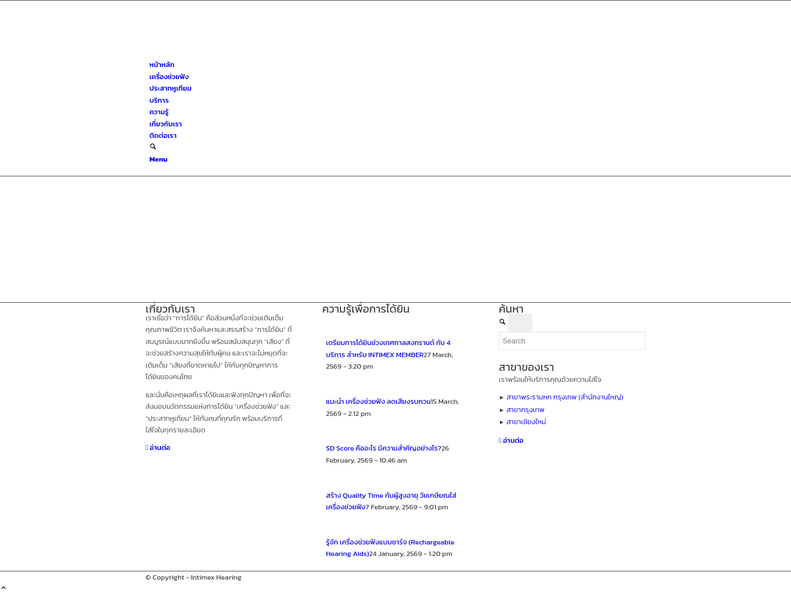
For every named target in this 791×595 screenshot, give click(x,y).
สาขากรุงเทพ (525, 409)
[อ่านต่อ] (158, 447)
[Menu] (158, 159)
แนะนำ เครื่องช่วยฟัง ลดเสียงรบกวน (378, 401)
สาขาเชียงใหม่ (526, 421)
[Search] (153, 147)
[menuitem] (397, 64)
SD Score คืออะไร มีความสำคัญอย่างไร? (384, 448)
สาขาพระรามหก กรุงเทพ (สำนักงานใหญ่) (564, 397)
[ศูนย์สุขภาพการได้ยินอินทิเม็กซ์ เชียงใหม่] (228, 53)
